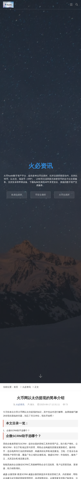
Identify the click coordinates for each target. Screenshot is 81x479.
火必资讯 (26, 387)
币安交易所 (40, 194)
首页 (16, 387)
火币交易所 (64, 194)
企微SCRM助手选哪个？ (18, 430)
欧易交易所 (16, 194)
